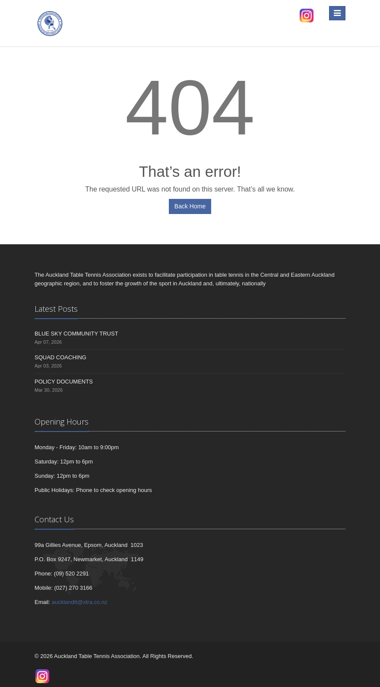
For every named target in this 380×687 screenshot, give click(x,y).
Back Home (190, 206)
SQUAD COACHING (60, 357)
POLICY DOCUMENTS (64, 381)
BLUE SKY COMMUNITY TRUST (76, 333)
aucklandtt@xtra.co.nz (80, 602)
